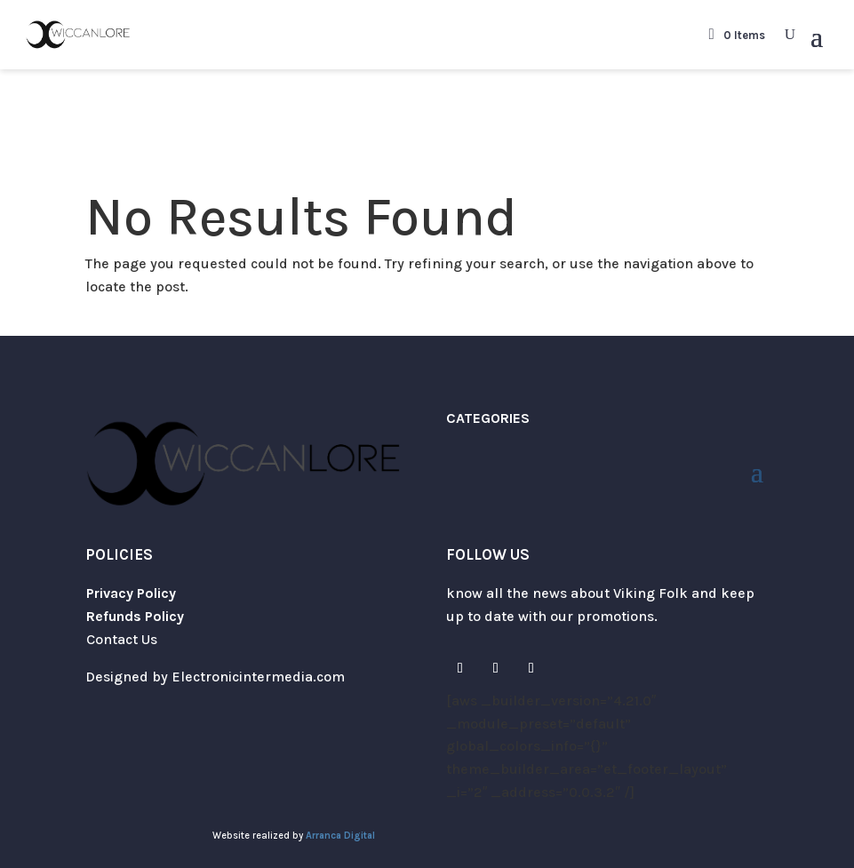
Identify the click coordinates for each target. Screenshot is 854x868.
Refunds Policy (135, 616)
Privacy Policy (131, 593)
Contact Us (121, 639)
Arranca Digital (340, 835)
